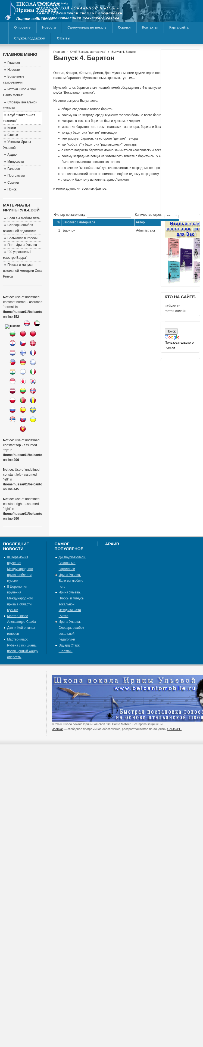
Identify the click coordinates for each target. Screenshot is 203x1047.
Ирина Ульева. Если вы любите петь (71, 581)
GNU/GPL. (174, 729)
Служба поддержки (29, 38)
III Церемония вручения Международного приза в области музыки (20, 569)
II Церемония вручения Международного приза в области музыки (20, 598)
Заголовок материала (79, 222)
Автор (140, 222)
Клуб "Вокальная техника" (88, 51)
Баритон (69, 230)
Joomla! (57, 729)
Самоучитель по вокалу (86, 27)
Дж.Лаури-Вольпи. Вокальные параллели (72, 563)
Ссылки (124, 27)
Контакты (150, 27)
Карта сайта (179, 27)
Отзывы (63, 38)
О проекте (22, 27)
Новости (49, 27)
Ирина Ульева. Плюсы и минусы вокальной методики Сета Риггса (72, 604)
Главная (59, 51)
